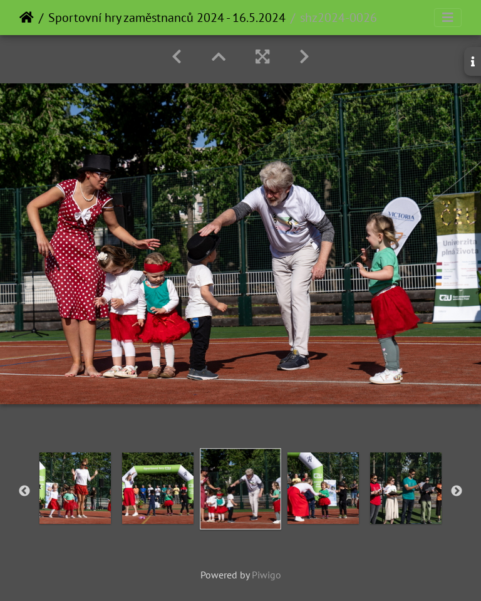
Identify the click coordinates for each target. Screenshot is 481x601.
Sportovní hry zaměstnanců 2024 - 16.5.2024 (167, 17)
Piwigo (266, 574)
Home (26, 17)
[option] (75, 488)
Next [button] (456, 491)
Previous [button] (24, 491)
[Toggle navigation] (448, 17)
